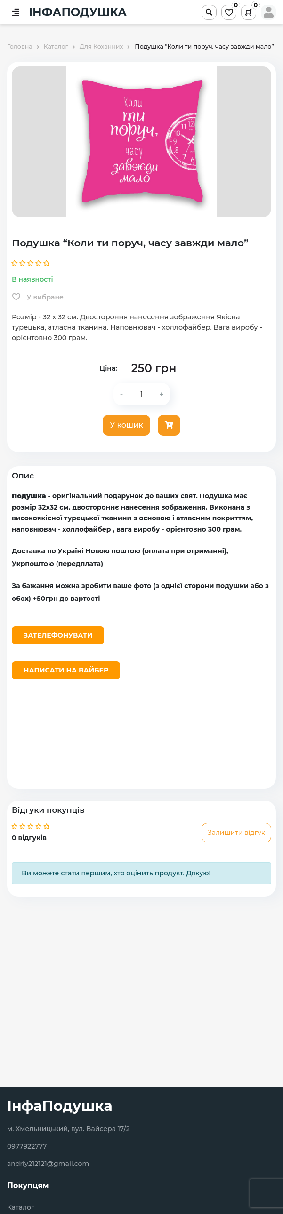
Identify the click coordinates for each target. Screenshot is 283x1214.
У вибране (38, 297)
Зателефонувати (58, 635)
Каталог (20, 1207)
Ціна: (108, 368)
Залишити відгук (236, 832)
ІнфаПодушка (60, 1106)
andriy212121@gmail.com (48, 1163)
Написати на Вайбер (66, 670)
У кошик (126, 425)
